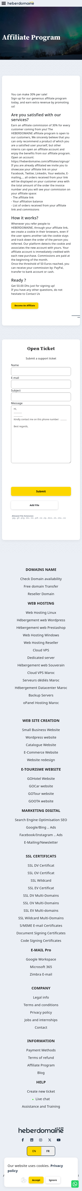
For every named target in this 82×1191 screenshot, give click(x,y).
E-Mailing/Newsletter (41, 842)
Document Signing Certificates (40, 933)
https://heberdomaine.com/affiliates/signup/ (40, 161)
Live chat (42, 1099)
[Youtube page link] (59, 1140)
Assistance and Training (41, 1106)
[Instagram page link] (41, 1140)
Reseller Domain (41, 594)
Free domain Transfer (41, 586)
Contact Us (33, 294)
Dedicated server (41, 657)
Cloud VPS (41, 650)
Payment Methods (41, 1050)
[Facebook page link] (23, 1140)
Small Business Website (41, 730)
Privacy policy (41, 1012)
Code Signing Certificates (41, 940)
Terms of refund (41, 1057)
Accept (36, 1180)
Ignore (53, 1180)
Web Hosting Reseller (41, 642)
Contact (41, 1027)
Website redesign (41, 760)
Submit (41, 491)
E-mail (15, 378)
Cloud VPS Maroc (41, 672)
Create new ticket (41, 1091)
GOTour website (41, 793)
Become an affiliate (25, 305)
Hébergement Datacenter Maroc (41, 687)
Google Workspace (41, 959)
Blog (41, 1072)
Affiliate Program (41, 1065)
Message (17, 403)
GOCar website (41, 786)
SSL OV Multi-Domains (41, 903)
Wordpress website (41, 737)
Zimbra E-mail (41, 974)
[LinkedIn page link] (32, 1140)
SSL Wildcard (41, 880)
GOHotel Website (41, 778)
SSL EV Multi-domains (41, 910)
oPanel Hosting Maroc (41, 702)
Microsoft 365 (41, 967)
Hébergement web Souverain (41, 665)
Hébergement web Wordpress (41, 620)
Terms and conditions (41, 1005)
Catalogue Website (41, 745)
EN (34, 1151)
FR (48, 1151)
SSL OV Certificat (41, 873)
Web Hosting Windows (41, 635)
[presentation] (36, 473)
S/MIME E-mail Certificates (41, 925)
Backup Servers (41, 695)
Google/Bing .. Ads (41, 827)
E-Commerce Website (41, 752)
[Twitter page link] (50, 1140)
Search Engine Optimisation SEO (41, 820)
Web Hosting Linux (41, 612)
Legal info (41, 997)
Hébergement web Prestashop (41, 627)
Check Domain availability (41, 579)
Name (15, 365)
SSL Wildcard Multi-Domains (41, 918)
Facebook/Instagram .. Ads (41, 835)
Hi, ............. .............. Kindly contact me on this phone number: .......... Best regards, (41, 434)
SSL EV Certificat (41, 888)
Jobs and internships (40, 1020)
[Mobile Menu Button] (4, 3)
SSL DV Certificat (41, 865)
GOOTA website (40, 801)
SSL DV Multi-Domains (41, 895)
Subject (16, 390)
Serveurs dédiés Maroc (41, 680)
